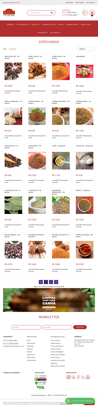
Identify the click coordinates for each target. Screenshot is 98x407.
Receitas (29, 352)
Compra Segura (55, 343)
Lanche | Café (85, 24)
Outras (60, 24)
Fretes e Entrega (56, 349)
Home (29, 340)
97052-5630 (70, 15)
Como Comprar (55, 340)
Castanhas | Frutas (48, 24)
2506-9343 (70, 12)
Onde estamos (31, 360)
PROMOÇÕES (34, 24)
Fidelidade (30, 346)
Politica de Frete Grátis (58, 366)
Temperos (10, 24)
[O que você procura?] (51, 12)
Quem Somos (69, 2)
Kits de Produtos (22, 24)
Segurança (54, 363)
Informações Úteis (58, 337)
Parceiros (30, 349)
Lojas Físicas (31, 355)
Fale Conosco (90, 2)
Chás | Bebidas (54, 32)
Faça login (17, 2)
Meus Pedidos (79, 2)
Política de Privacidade (58, 355)
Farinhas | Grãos (72, 24)
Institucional (32, 337)
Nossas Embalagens (57, 352)
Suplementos (42, 32)
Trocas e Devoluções (57, 346)
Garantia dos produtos (58, 360)
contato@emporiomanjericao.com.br (13, 346)
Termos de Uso (55, 357)
